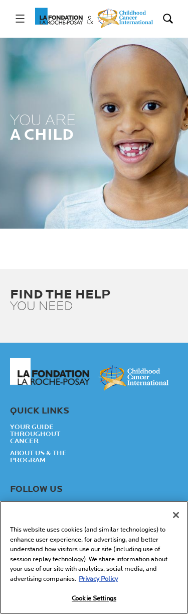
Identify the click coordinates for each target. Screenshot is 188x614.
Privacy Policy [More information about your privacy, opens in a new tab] (98, 579)
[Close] (176, 515)
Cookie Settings (94, 599)
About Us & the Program (38, 457)
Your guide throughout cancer (35, 434)
